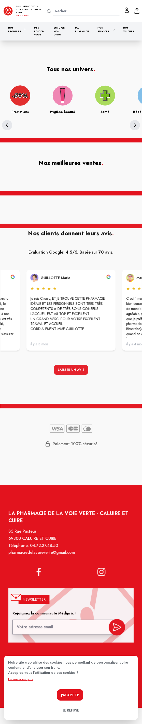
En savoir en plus (20, 679)
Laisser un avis (71, 370)
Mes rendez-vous (39, 31)
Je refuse (71, 710)
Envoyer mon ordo (59, 31)
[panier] (137, 11)
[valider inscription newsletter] (115, 627)
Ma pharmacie (82, 29)
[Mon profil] (127, 10)
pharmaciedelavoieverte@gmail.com (42, 556)
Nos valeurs (128, 29)
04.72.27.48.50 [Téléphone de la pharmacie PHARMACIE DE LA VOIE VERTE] (44, 549)
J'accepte (70, 694)
